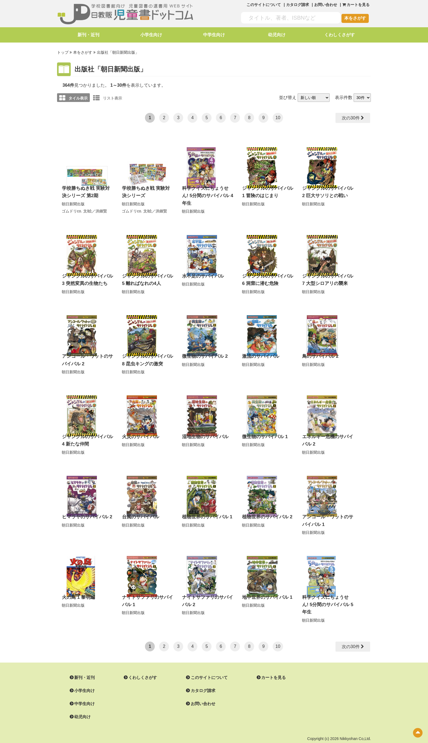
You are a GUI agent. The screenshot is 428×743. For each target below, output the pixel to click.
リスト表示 (107, 97)
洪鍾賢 (101, 209)
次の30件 (350, 117)
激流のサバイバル (259, 351)
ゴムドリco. (72, 209)
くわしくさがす (339, 34)
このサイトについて (263, 4)
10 (277, 117)
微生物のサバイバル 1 (263, 430)
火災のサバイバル (139, 430)
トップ (63, 52)
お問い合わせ (325, 4)
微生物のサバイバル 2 (203, 351)
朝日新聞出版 (73, 202)
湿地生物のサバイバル (204, 430)
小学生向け (151, 34)
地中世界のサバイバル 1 (265, 588)
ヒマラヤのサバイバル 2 (85, 509)
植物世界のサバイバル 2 (265, 509)
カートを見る (266, 661)
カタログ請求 (297, 4)
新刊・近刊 (88, 34)
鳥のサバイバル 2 (319, 351)
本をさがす (355, 18)
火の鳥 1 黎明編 (77, 588)
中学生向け (214, 34)
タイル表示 (73, 97)
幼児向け (277, 34)
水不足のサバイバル (201, 271)
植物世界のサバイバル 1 (205, 509)
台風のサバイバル (139, 509)
